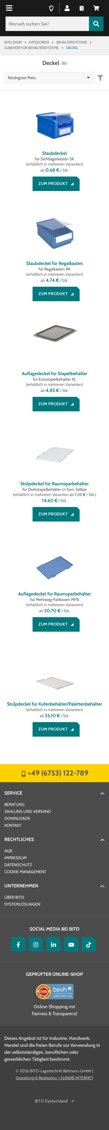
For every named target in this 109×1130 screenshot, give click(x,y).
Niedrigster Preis (21, 77)
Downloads (17, 818)
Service (13, 793)
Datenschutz (18, 864)
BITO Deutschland (51, 1101)
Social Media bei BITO (55, 929)
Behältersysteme (71, 42)
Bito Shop (13, 42)
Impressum (15, 857)
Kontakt (13, 825)
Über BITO (14, 897)
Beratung (14, 804)
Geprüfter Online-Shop (54, 974)
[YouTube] (70, 944)
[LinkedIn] (52, 944)
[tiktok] (87, 944)
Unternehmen (21, 886)
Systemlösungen (22, 904)
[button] (67, 7)
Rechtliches (19, 839)
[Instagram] (34, 944)
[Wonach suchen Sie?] (47, 24)
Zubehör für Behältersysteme (31, 48)
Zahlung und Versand (27, 811)
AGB (8, 850)
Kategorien (39, 42)
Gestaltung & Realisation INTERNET (54, 1077)
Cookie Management (25, 871)
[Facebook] (17, 944)
